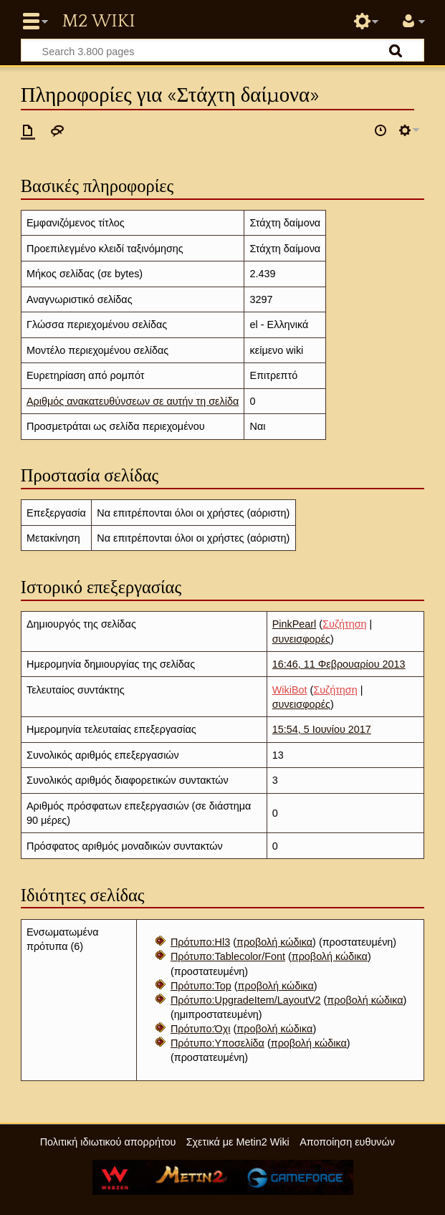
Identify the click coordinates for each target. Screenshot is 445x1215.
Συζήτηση (344, 624)
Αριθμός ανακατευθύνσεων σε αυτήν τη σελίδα (133, 401)
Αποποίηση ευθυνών (347, 1142)
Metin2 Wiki (98, 21)
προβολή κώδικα (274, 942)
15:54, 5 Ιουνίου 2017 (321, 729)
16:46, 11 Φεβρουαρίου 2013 (339, 664)
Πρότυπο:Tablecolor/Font (228, 956)
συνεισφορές (301, 639)
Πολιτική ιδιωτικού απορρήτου (108, 1142)
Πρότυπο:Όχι (201, 1028)
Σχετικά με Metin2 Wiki (238, 1142)
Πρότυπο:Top (201, 985)
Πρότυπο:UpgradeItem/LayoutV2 (246, 1000)
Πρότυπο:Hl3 (200, 942)
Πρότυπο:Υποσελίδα (217, 1043)
